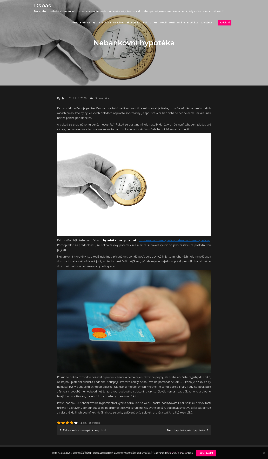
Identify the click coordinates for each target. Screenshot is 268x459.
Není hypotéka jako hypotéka (186, 430)
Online (181, 22)
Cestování (105, 22)
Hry (155, 22)
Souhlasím (206, 453)
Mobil (163, 22)
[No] (263, 453)
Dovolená (118, 22)
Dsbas (42, 5)
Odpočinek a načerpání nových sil (84, 430)
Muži (172, 22)
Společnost (207, 22)
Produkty (192, 22)
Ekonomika (133, 22)
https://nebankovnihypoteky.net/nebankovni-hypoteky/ (174, 240)
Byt (95, 22)
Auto (75, 22)
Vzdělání (224, 22)
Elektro (147, 22)
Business (85, 22)
